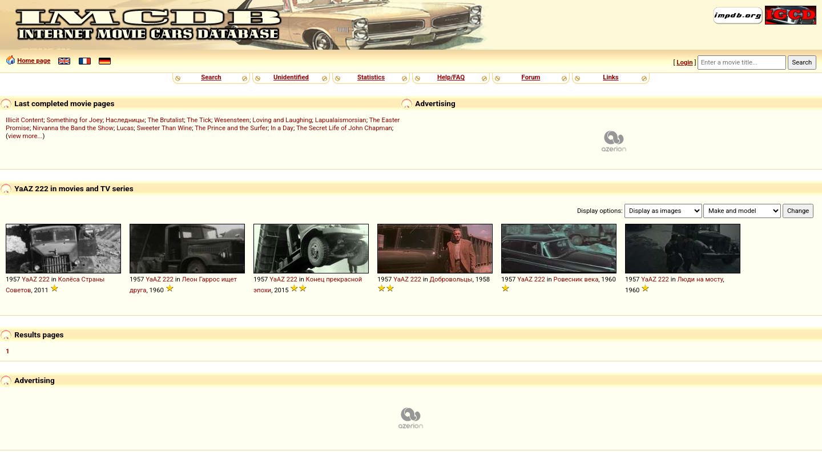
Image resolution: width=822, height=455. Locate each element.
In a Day (282, 128)
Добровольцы (451, 279)
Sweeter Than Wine (164, 128)
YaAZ (29, 279)
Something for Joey (75, 120)
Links (610, 77)
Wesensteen (231, 120)
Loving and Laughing (282, 120)
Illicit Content (24, 120)
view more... (25, 136)
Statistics (371, 77)
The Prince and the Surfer (231, 128)
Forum (531, 77)
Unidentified (291, 77)
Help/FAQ (451, 77)
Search (211, 77)
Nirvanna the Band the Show (73, 128)
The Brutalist (165, 120)
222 (44, 279)
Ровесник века (576, 279)
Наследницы (125, 120)
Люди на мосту (700, 279)
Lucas (125, 128)
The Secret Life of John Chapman (344, 128)
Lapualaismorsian (340, 120)
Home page (33, 61)
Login (684, 62)
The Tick (199, 120)
